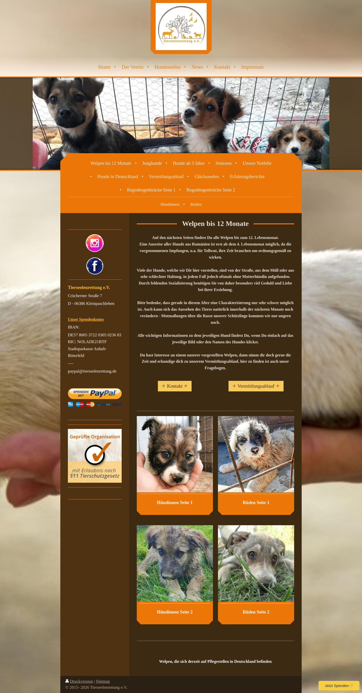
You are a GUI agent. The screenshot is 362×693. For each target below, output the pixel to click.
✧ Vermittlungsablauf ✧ (256, 386)
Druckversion (79, 681)
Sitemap (103, 681)
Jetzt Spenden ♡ (339, 685)
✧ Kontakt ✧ (175, 386)
